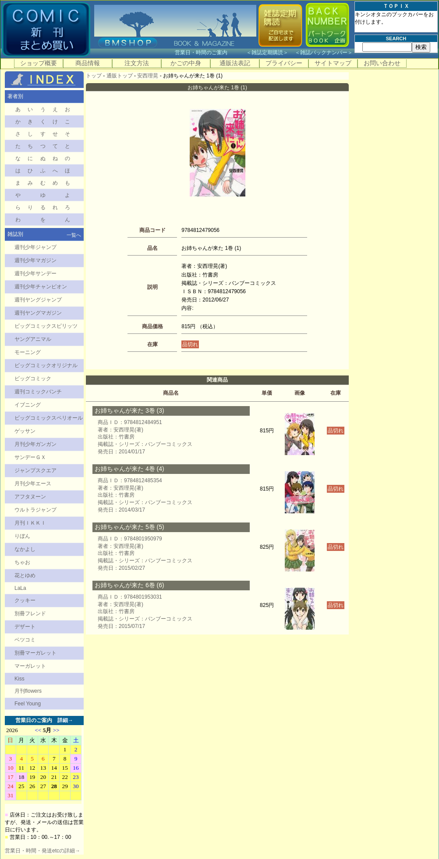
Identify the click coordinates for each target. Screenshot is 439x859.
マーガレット (30, 666)
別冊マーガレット (35, 653)
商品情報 (87, 63)
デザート (24, 627)
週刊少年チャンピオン (40, 287)
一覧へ (74, 235)
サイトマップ (333, 63)
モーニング (27, 352)
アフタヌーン (30, 497)
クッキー (24, 600)
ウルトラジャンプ (35, 510)
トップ (94, 76)
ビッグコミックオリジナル (46, 365)
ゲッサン (24, 431)
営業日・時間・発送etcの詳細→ (42, 851)
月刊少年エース (32, 483)
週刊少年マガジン (35, 260)
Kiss (19, 679)
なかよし (24, 549)
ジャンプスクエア (35, 470)
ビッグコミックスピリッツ (46, 326)
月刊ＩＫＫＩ (30, 523)
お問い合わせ (382, 63)
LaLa (20, 588)
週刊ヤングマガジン (38, 313)
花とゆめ (24, 575)
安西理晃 (147, 76)
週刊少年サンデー (35, 273)
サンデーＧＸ (30, 457)
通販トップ (119, 76)
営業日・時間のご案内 (209, 52)
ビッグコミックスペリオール (48, 418)
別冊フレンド (30, 613)
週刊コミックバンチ (38, 392)
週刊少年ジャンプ (35, 247)
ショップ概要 (38, 63)
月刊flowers (28, 691)
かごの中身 (185, 63)
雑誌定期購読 (267, 52)
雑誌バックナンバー (323, 52)
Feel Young (27, 704)
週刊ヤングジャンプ (38, 300)
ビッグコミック (32, 378)
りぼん (22, 536)
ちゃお (22, 562)
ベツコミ (24, 640)
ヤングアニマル (32, 339)
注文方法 (136, 63)
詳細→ (65, 720)
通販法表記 (235, 63)
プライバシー (284, 63)
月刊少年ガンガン (35, 444)
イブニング (27, 405)
